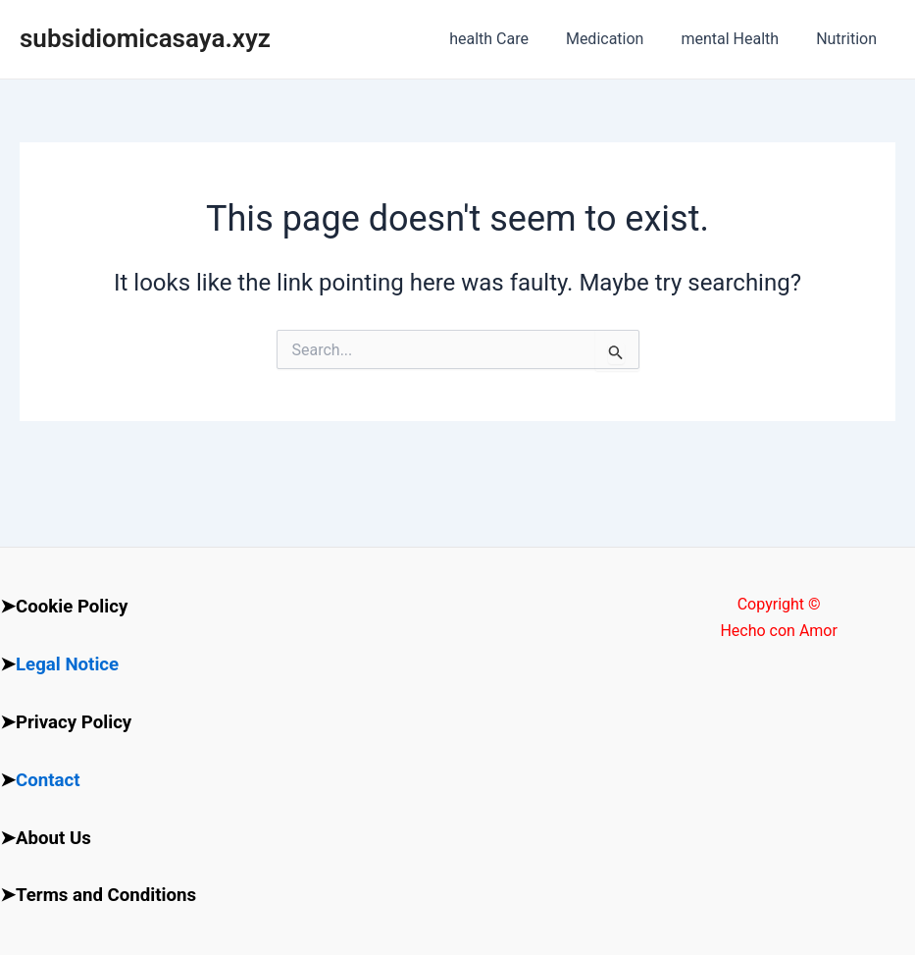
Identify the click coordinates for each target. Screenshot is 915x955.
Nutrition (849, 38)
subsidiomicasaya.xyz (145, 38)
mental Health (738, 38)
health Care (509, 38)
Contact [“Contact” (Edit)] (48, 780)
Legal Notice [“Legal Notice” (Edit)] (67, 664)
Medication (620, 38)
